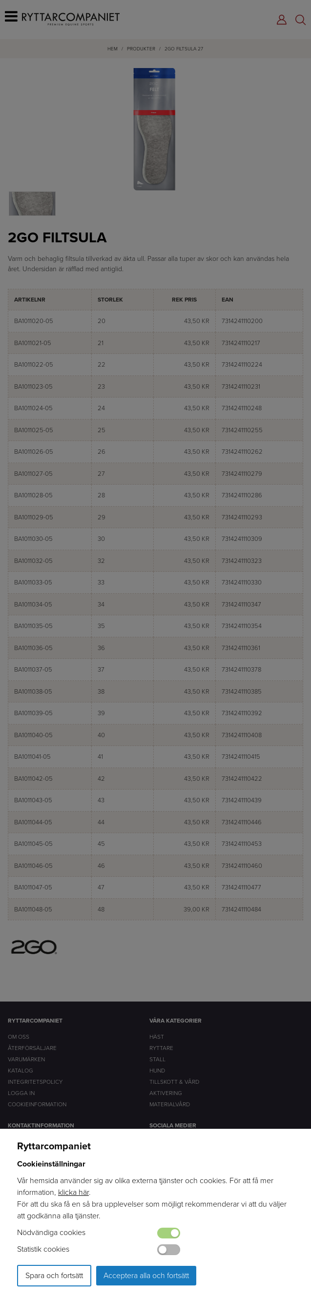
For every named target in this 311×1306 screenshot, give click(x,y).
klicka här (73, 1192)
